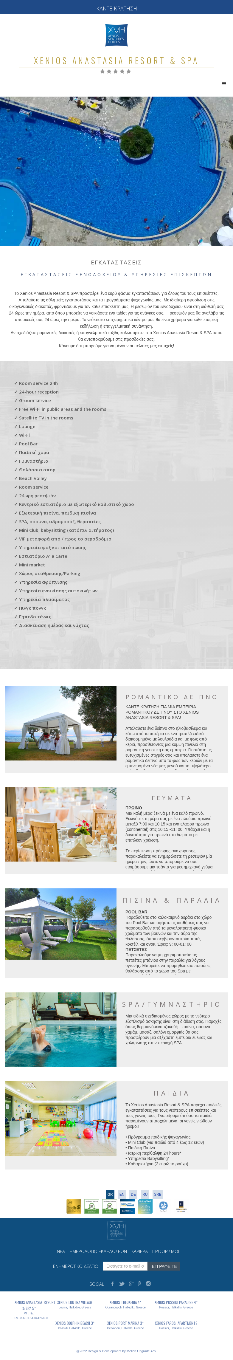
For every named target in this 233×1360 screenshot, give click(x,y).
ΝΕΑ (61, 1251)
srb (157, 1194)
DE (133, 1194)
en (122, 1194)
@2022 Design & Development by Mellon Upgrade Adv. (116, 1351)
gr (110, 1194)
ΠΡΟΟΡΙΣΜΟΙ (165, 1251)
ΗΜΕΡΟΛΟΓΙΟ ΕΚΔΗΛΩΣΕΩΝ (98, 1251)
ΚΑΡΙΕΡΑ (139, 1251)
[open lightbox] (61, 723)
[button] (224, 84)
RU (144, 1194)
